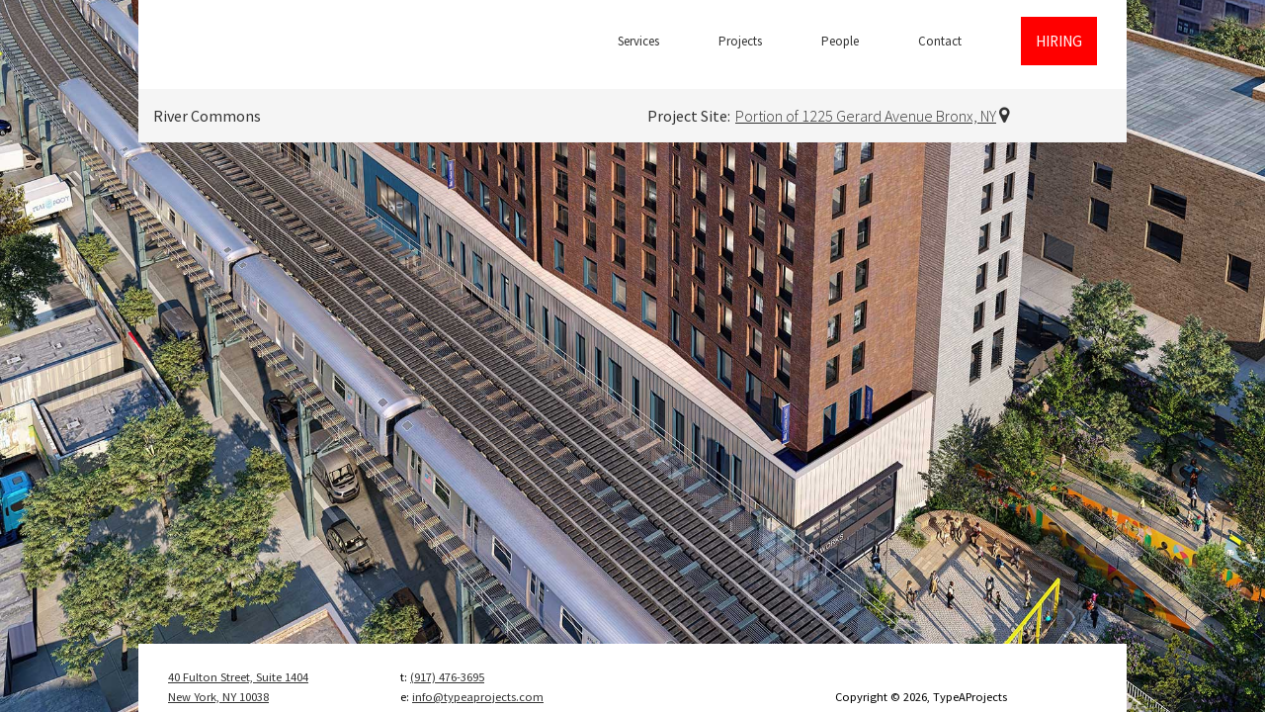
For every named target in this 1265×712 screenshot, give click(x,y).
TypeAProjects (262, 44)
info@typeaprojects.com (478, 696)
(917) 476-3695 (447, 676)
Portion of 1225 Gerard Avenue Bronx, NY (865, 116)
